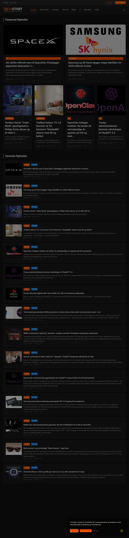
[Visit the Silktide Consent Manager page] (121, 530)
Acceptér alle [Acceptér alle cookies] (74, 530)
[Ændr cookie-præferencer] (96, 530)
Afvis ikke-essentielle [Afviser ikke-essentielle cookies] (85, 530)
